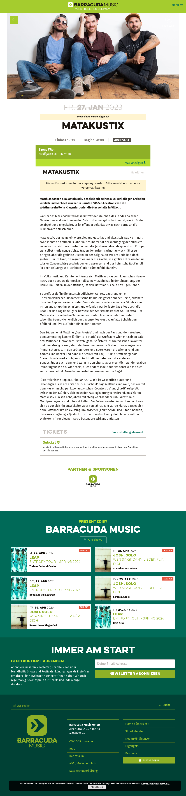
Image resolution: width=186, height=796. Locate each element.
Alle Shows (95, 539)
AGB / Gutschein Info (82, 763)
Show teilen (168, 25)
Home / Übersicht (137, 724)
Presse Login (151, 760)
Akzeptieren (97, 787)
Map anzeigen (134, 162)
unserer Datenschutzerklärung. (155, 783)
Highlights (131, 746)
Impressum (76, 756)
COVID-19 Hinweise (81, 741)
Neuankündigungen (137, 738)
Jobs (72, 748)
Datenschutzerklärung (83, 770)
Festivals (131, 753)
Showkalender (134, 731)
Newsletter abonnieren (135, 674)
